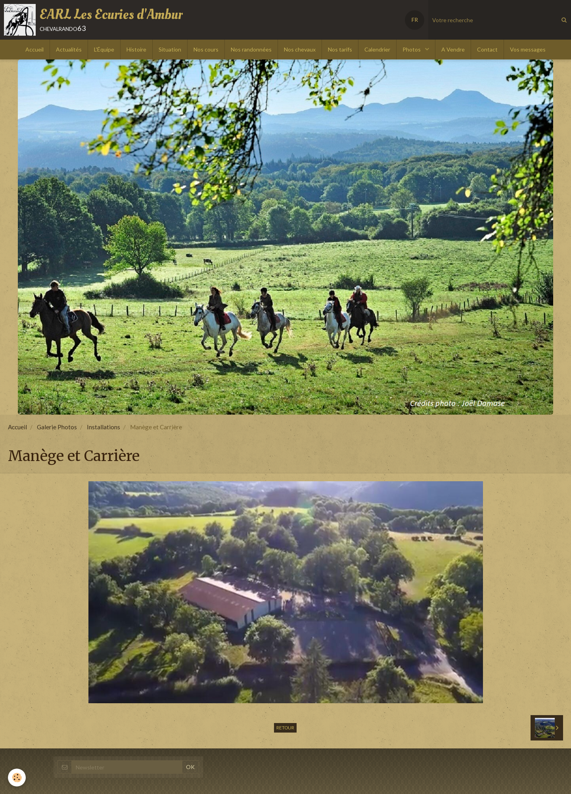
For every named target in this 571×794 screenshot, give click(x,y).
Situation (170, 49)
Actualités (69, 49)
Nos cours (206, 49)
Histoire (136, 49)
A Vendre (453, 49)
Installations (103, 426)
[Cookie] (17, 777)
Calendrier (377, 49)
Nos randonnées (251, 49)
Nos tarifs (340, 49)
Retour (285, 728)
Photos (412, 49)
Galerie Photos (57, 426)
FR (415, 19)
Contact (487, 49)
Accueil (34, 49)
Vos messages (528, 49)
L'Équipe (104, 49)
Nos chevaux (300, 49)
